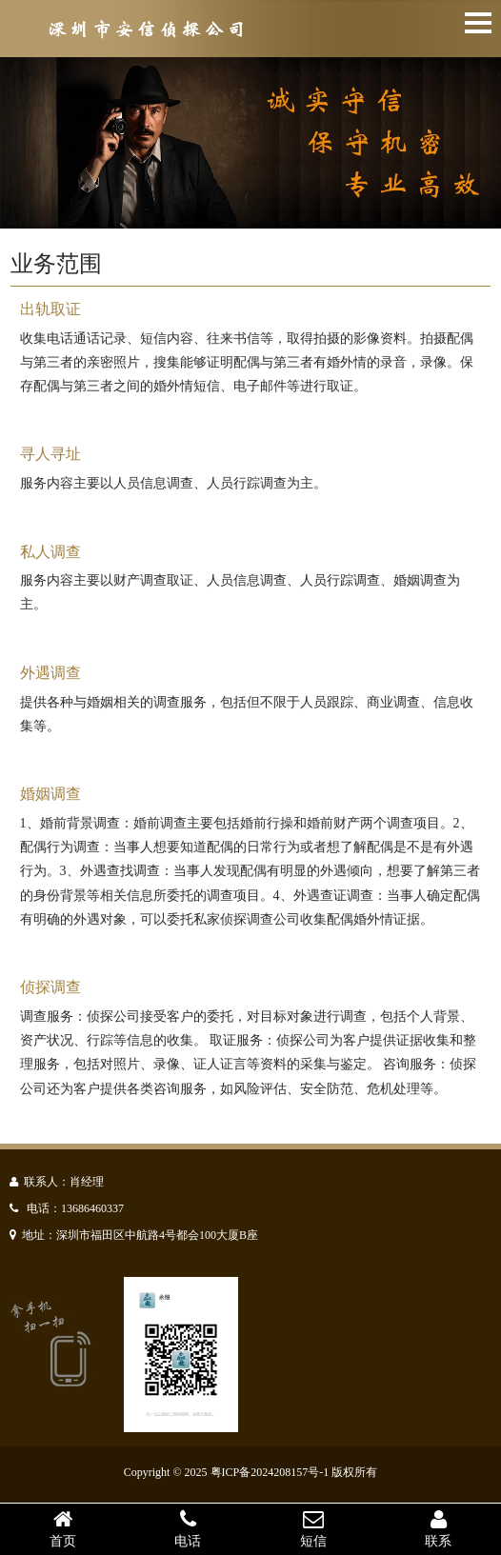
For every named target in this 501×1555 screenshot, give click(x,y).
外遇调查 (50, 673)
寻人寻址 (50, 454)
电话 (188, 1528)
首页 (63, 1528)
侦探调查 (50, 987)
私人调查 (50, 552)
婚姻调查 (50, 794)
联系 (439, 1528)
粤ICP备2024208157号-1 (270, 1472)
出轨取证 (50, 309)
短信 (313, 1528)
